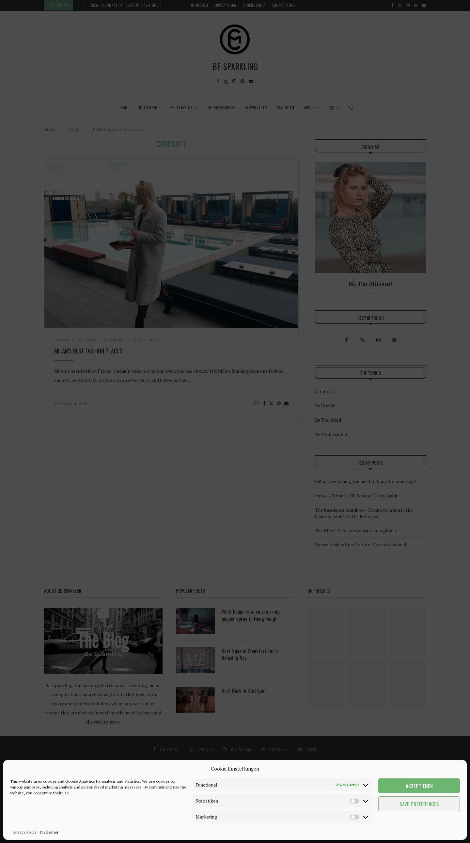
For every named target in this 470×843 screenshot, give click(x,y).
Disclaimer (49, 832)
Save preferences (419, 803)
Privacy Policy (25, 832)
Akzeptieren (419, 785)
